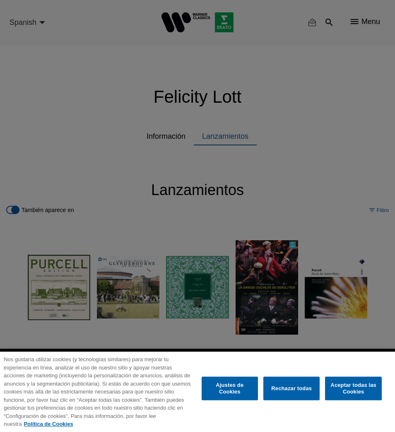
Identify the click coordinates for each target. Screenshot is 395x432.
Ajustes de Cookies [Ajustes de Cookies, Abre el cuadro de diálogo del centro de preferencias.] (229, 388)
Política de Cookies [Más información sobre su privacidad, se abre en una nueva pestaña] (48, 424)
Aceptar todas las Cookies (353, 388)
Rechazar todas (291, 388)
